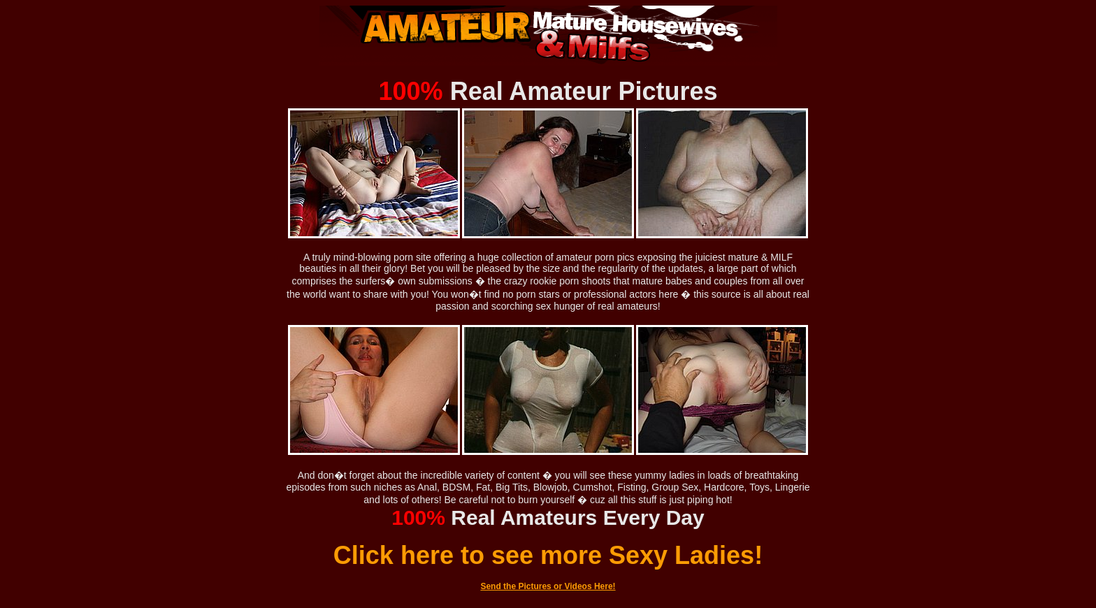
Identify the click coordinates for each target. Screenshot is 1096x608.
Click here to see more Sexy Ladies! (548, 555)
